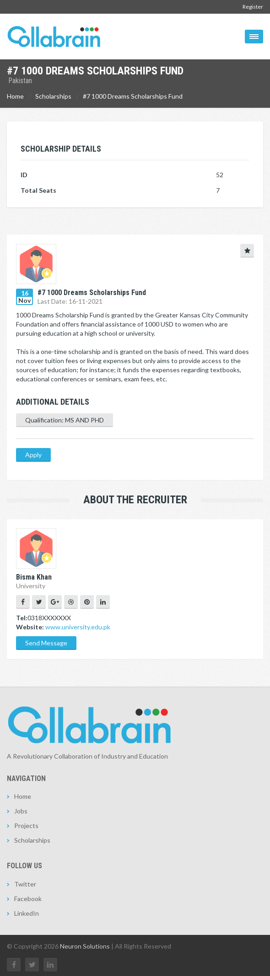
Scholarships (53, 96)
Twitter (25, 884)
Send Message (46, 643)
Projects (26, 825)
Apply (33, 455)
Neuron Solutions (85, 946)
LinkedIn (26, 913)
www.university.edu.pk (77, 627)
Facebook (28, 898)
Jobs (20, 811)
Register (253, 6)
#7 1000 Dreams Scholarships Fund (133, 96)
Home (15, 96)
